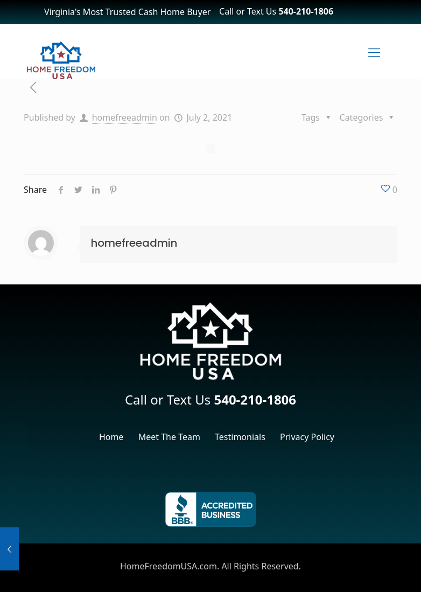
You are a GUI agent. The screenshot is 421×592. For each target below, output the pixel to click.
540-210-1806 (255, 399)
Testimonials (240, 437)
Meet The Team (169, 437)
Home (111, 437)
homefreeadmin (124, 117)
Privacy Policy (307, 437)
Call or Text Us (276, 11)
